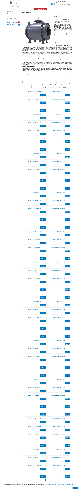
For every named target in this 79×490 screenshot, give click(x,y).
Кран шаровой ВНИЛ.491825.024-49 (34, 138)
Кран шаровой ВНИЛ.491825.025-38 (58, 270)
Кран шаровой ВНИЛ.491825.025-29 (58, 247)
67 (59, 87)
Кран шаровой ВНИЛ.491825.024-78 (34, 192)
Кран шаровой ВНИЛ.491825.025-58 (34, 332)
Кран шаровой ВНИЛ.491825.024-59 (58, 145)
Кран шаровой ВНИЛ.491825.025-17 (58, 216)
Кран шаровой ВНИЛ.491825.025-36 (58, 262)
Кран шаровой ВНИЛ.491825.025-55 (58, 317)
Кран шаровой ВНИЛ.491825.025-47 (34, 301)
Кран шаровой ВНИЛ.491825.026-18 (33, 441)
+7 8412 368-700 (61, 1)
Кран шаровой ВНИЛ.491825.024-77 (58, 184)
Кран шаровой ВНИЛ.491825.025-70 (33, 379)
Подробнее (42, 94)
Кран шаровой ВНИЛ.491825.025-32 (34, 254)
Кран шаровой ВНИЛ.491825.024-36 (34, 91)
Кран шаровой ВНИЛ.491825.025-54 (34, 317)
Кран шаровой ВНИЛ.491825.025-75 (58, 395)
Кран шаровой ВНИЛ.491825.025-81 (58, 410)
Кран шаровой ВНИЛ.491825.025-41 (33, 286)
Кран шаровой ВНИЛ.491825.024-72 (33, 169)
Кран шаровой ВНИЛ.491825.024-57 (34, 145)
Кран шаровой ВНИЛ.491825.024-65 (34, 153)
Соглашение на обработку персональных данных (65, 484)
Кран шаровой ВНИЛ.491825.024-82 (34, 200)
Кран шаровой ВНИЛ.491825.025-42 (58, 286)
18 (53, 87)
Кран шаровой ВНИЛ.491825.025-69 (58, 371)
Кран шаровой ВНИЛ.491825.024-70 (34, 161)
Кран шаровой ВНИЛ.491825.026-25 (58, 465)
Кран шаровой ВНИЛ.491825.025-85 (58, 426)
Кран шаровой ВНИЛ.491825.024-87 (58, 208)
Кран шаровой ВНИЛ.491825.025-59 (58, 332)
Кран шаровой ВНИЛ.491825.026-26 (34, 473)
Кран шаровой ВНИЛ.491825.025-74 (33, 395)
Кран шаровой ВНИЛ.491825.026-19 (58, 441)
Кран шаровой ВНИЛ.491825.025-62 (34, 348)
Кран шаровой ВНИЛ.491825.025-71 (58, 379)
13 (45, 87)
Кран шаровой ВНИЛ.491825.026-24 (34, 465)
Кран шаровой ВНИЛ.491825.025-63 (58, 348)
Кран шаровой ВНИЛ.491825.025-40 (58, 278)
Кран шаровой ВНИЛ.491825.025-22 (34, 239)
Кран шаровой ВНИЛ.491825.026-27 (58, 473)
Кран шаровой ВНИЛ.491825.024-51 (58, 138)
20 (56, 87)
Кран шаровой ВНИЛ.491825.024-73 (58, 169)
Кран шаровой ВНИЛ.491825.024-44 (34, 122)
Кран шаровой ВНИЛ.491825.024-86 (34, 208)
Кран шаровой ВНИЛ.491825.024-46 (34, 130)
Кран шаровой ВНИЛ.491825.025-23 (58, 239)
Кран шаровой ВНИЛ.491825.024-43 (58, 114)
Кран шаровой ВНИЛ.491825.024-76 (33, 184)
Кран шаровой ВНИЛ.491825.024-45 (58, 122)
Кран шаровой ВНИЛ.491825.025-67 (58, 364)
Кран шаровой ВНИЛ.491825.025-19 (58, 223)
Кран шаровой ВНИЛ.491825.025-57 (58, 325)
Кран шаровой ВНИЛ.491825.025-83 (58, 418)
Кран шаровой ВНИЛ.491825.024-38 (34, 99)
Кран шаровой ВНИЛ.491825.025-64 (34, 356)
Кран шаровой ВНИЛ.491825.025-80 (34, 410)
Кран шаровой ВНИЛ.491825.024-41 (58, 106)
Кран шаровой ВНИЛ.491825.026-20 (34, 449)
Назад (32, 87)
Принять (75, 487)
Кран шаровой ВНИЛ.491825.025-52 (58, 309)
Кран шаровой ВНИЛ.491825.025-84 (34, 426)
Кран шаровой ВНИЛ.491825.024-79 (58, 192)
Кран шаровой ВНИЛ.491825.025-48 (58, 301)
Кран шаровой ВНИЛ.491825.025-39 (34, 278)
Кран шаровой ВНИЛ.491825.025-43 (34, 293)
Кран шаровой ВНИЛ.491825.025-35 (34, 262)
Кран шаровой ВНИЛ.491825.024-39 (58, 99)
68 (61, 87)
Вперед (64, 87)
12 (43, 87)
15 (48, 87)
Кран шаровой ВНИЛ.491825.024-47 (58, 130)
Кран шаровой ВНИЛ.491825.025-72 (33, 387)
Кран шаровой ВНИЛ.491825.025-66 (34, 364)
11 (42, 87)
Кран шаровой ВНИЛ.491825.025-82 (34, 418)
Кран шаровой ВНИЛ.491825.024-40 (34, 106)
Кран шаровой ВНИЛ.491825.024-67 (58, 153)
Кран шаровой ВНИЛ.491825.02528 (33, 247)
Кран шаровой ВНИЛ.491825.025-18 (33, 223)
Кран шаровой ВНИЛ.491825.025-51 (33, 309)
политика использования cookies (49, 484)
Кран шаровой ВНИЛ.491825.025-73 (58, 387)
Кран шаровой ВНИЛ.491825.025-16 (33, 216)
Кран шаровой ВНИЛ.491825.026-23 (58, 457)
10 (40, 87)
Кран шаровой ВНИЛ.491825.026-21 (58, 449)
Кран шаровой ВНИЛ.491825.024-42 (34, 114)
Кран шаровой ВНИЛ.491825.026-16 (33, 434)
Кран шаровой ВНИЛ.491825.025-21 (58, 231)
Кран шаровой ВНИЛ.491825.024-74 (34, 177)
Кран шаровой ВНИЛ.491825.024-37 (58, 91)
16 (50, 87)
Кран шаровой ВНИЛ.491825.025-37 (33, 270)
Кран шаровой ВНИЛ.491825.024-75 (58, 177)
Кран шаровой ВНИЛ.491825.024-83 (58, 200)
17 (51, 87)
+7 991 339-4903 (61, 4)
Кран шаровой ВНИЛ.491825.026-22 (34, 457)
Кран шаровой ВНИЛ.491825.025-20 (34, 231)
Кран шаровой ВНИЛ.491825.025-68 (34, 371)
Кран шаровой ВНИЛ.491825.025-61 (58, 340)
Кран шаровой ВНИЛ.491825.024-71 (58, 161)
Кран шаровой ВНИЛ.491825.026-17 (58, 434)
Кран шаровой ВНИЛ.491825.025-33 (58, 254)
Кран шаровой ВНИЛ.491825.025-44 (58, 293)
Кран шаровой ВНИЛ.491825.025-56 (34, 325)
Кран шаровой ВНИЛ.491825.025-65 (58, 356)
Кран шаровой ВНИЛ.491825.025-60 (34, 340)
